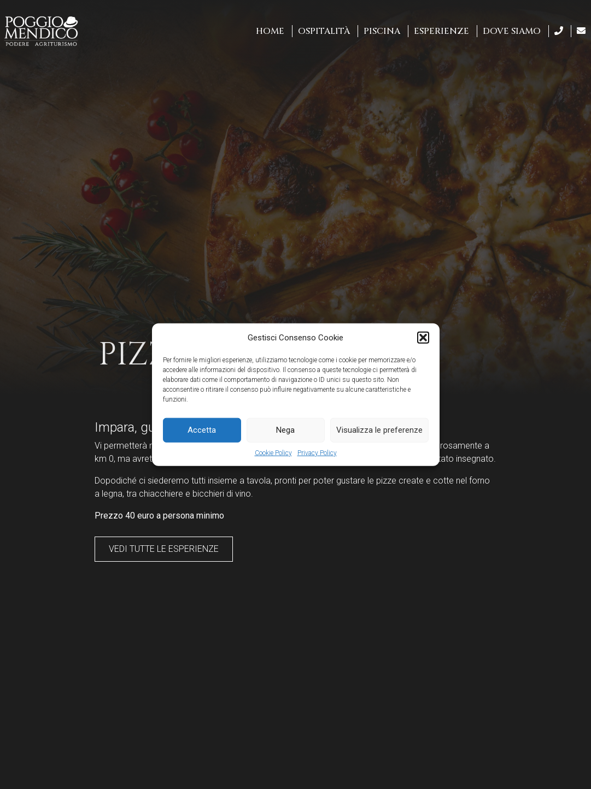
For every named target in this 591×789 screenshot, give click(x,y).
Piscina (382, 31)
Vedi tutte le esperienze (164, 549)
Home (270, 31)
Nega (285, 430)
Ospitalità (324, 31)
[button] (423, 337)
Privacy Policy (317, 452)
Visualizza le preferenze (379, 430)
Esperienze (441, 31)
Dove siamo (512, 31)
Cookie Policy (273, 452)
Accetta (202, 430)
